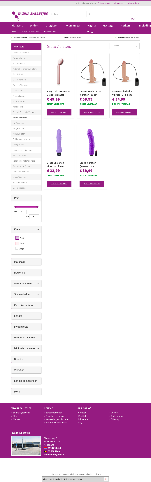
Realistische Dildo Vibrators (24, 161)
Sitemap (115, 419)
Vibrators (17, 25)
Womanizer (73, 25)
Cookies (115, 412)
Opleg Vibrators (19, 144)
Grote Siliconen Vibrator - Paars (55, 164)
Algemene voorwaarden (60, 474)
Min (15, 212)
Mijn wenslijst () (133, 3)
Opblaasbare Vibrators (22, 139)
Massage (108, 25)
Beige (21, 248)
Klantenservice (104, 3)
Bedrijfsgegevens (21, 412)
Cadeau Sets (18, 90)
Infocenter (83, 419)
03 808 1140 (52, 451)
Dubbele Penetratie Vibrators (24, 112)
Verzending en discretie (57, 419)
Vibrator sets (18, 106)
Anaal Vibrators (19, 96)
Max (27, 216)
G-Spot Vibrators (19, 79)
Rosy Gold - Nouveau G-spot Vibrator (58, 93)
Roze (22, 243)
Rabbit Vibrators (19, 155)
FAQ (80, 422)
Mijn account (118, 3)
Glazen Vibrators (19, 188)
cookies (80, 479)
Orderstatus (117, 416)
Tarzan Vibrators (19, 58)
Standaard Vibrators (21, 171)
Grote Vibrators (20, 117)
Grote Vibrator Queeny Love (88, 164)
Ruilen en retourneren (56, 422)
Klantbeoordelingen (93, 474)
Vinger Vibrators (19, 177)
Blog (15, 416)
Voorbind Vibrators (20, 182)
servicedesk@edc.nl (54, 454)
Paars (22, 238)
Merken (125, 25)
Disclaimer (74, 474)
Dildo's (34, 25)
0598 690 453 (52, 448)
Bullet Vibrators (19, 101)
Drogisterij (52, 25)
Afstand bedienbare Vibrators (24, 69)
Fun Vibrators (18, 123)
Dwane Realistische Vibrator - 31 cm (90, 93)
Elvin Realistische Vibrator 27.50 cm (122, 93)
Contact (82, 412)
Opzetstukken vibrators (22, 150)
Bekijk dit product (59, 112)
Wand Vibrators (19, 74)
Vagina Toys (91, 26)
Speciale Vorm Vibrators (22, 166)
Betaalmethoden (54, 412)
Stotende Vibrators (20, 85)
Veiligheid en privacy (56, 416)
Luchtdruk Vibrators (21, 52)
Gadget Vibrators (20, 128)
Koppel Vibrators (19, 63)
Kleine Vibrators (19, 133)
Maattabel (83, 416)
